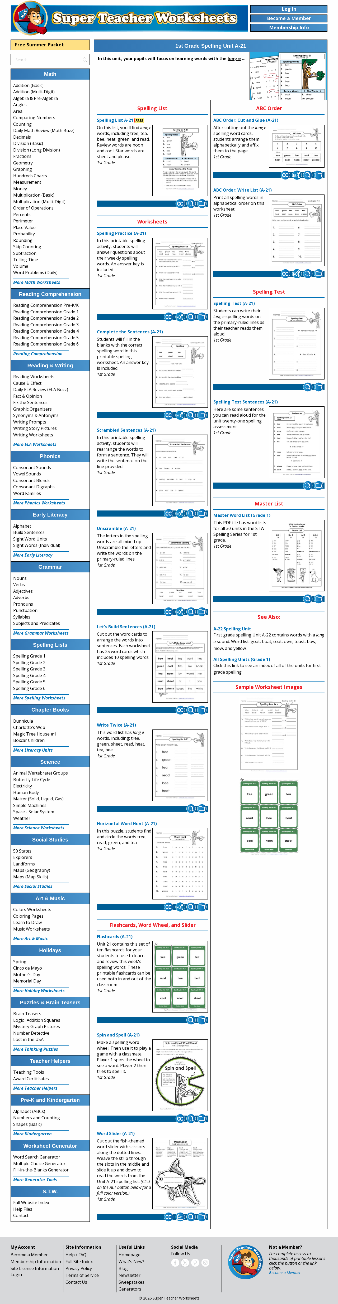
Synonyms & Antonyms (36, 415)
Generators (130, 1289)
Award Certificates (31, 1079)
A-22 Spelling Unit (232, 629)
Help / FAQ (75, 1255)
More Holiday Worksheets (39, 991)
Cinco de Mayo (27, 968)
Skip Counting (27, 247)
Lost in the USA (28, 1039)
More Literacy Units (33, 750)
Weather (21, 818)
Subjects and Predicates (36, 623)
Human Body (26, 792)
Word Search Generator (36, 1157)
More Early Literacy (32, 555)
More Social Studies (33, 886)
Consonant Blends (31, 480)
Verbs (19, 584)
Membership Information (36, 1261)
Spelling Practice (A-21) (121, 233)
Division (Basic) (28, 143)
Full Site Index (79, 1261)
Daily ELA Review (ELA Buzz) (40, 389)
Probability (24, 234)
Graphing (22, 169)
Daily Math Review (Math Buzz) (43, 130)
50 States (22, 851)
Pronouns (23, 604)
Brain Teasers (27, 1013)
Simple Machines (29, 805)
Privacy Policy (78, 1268)
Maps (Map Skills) (30, 877)
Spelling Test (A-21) (234, 303)
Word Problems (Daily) (35, 272)
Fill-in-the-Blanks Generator (41, 1170)
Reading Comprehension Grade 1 (46, 312)
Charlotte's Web (29, 727)
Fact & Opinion (27, 396)
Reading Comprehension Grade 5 (46, 337)
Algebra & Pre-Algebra (35, 98)
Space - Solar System (33, 812)
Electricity (22, 786)
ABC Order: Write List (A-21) (242, 190)
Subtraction (24, 253)
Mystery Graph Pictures (36, 1026)
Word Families (27, 493)
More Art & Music (30, 938)
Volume (20, 266)
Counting (22, 124)
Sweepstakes (131, 1282)
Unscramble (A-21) (116, 528)
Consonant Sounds (32, 467)
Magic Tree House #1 (34, 734)
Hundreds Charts (30, 176)
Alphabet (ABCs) (29, 1111)
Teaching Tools (28, 1072)
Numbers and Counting (36, 1118)
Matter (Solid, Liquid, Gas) (38, 799)
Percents (22, 214)
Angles (20, 105)
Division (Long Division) (36, 150)
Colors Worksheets (32, 909)
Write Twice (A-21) (116, 725)
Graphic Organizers (32, 409)
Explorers (22, 857)
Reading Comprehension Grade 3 (46, 325)
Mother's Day (26, 974)
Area (17, 111)
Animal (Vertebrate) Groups (40, 773)
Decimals (22, 137)
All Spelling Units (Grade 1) (241, 659)
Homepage (129, 1255)
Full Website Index (31, 1202)
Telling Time (25, 259)
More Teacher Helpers (35, 1088)
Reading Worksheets (33, 376)
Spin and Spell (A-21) (118, 1035)
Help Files (22, 1209)
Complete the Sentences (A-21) (130, 332)
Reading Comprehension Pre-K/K (46, 305)
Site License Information (35, 1268)
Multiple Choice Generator (39, 1163)
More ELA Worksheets (35, 444)
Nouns (20, 578)
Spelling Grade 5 (29, 682)
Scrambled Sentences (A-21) (126, 430)
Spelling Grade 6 (29, 688)
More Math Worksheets (36, 282)
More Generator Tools (35, 1180)
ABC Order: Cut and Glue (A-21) (245, 120)
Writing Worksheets (33, 435)
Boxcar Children (29, 740)
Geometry (23, 163)
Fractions (22, 156)
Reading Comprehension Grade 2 (46, 318)
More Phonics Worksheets (39, 503)
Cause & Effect (27, 383)
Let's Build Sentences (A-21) (126, 627)
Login (16, 1274)
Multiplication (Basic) (33, 195)
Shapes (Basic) (27, 1124)
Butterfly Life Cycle (31, 779)
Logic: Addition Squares (36, 1020)
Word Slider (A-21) (116, 1133)
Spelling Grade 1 (29, 656)
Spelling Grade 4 (29, 675)
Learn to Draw (27, 922)
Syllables (21, 617)
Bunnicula (23, 721)
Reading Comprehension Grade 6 (46, 344)
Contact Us (76, 1282)
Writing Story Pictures (35, 428)
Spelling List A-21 (115, 120)
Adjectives (23, 591)
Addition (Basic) (28, 85)
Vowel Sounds (27, 474)
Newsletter (129, 1275)
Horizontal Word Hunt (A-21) (127, 823)
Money (20, 189)
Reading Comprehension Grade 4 (46, 331)
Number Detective (31, 1033)
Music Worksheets (31, 929)
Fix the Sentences (30, 402)
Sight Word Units (30, 539)
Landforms (24, 864)
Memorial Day (27, 981)
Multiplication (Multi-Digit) (39, 202)
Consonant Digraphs (34, 487)
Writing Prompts (29, 422)
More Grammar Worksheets (41, 633)
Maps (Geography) (31, 870)
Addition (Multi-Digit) (34, 92)
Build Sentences (29, 532)
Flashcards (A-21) (115, 937)
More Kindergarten (32, 1134)
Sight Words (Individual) (36, 545)
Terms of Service (82, 1275)
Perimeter (23, 221)
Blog (123, 1268)
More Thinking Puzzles (35, 1049)
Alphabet (22, 526)
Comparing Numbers (34, 117)
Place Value (24, 227)
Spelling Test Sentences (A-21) (245, 402)
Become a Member (29, 1255)
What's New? (131, 1261)
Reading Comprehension (38, 354)
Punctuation (25, 610)
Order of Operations (33, 208)
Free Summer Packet (39, 44)
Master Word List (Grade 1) (241, 515)
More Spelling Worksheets (39, 698)
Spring (19, 962)
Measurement (27, 182)
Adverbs (21, 597)
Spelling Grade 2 (29, 662)
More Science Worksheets (38, 828)
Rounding (22, 240)
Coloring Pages (28, 916)
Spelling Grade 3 (29, 669)
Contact (21, 1215)
